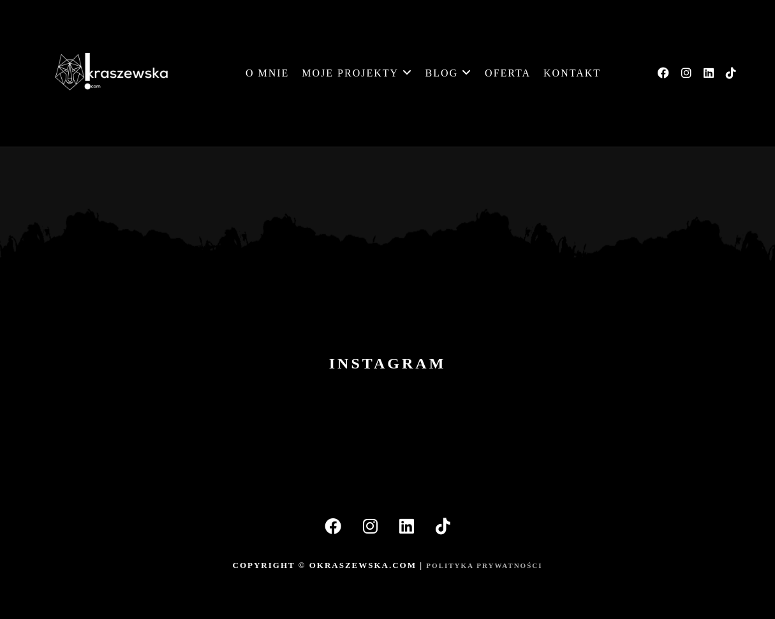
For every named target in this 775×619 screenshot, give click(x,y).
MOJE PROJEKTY (357, 73)
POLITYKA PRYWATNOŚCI (484, 565)
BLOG (449, 73)
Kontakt (572, 73)
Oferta (508, 73)
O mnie (267, 73)
